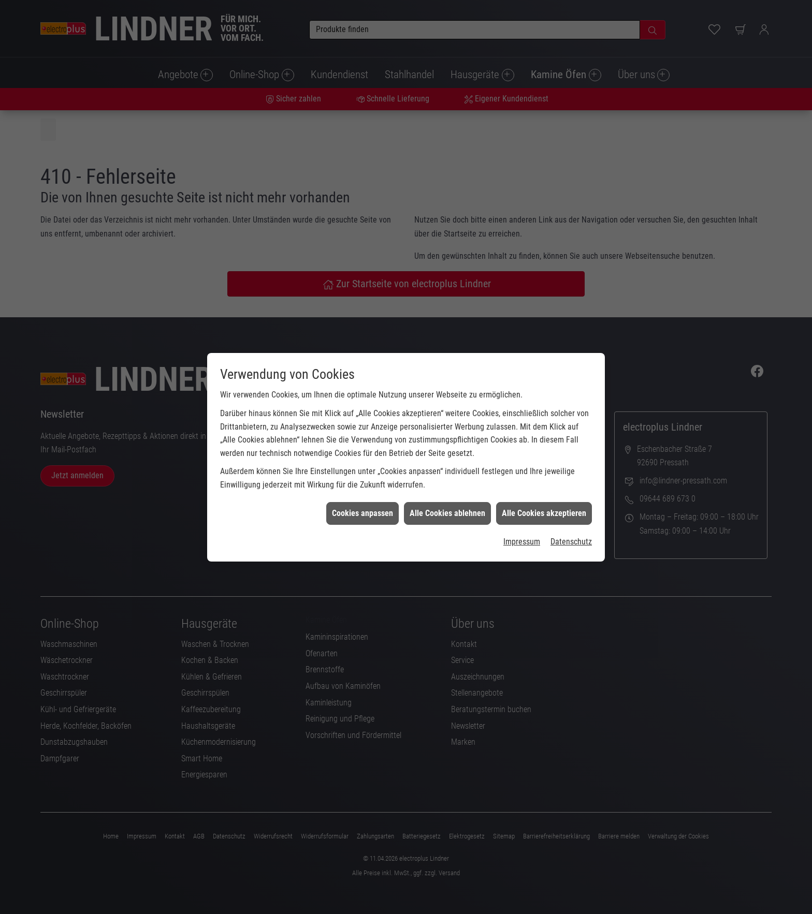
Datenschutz (571, 534)
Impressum (521, 534)
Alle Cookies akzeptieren (544, 506)
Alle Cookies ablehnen (447, 506)
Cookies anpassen (362, 506)
